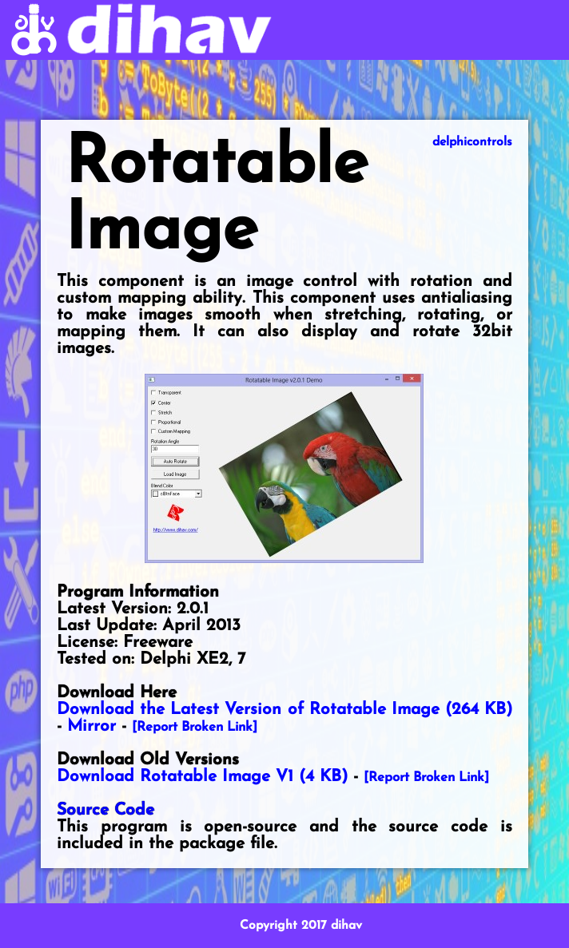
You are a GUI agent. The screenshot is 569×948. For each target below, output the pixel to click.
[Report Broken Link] (194, 727)
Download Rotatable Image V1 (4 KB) (202, 776)
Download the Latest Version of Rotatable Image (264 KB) (284, 709)
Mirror (91, 726)
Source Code (105, 810)
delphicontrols (472, 142)
